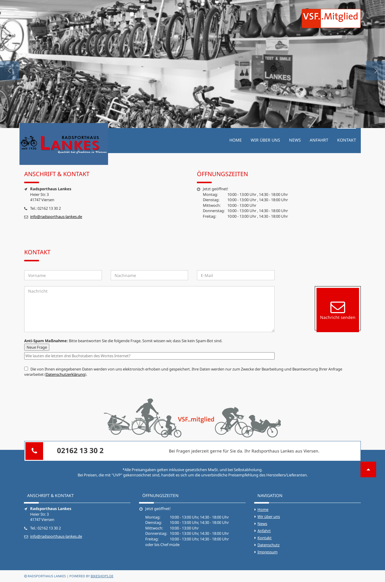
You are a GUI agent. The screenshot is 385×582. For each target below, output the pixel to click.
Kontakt (346, 140)
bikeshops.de (102, 576)
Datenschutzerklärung (65, 374)
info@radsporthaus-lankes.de (56, 216)
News (295, 140)
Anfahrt (319, 140)
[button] (9, 64)
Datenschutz (268, 544)
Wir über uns (265, 140)
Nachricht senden (337, 310)
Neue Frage (37, 347)
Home (235, 140)
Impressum (267, 552)
